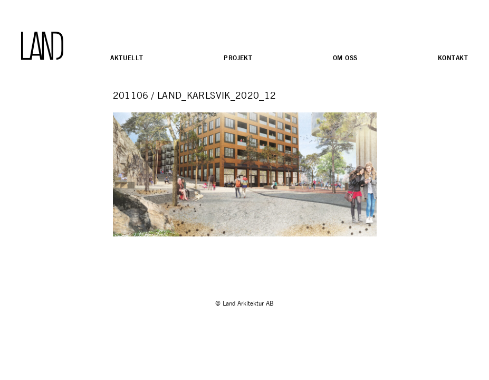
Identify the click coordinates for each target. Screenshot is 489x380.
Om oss (345, 58)
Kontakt (453, 58)
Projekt (238, 58)
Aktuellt (126, 58)
